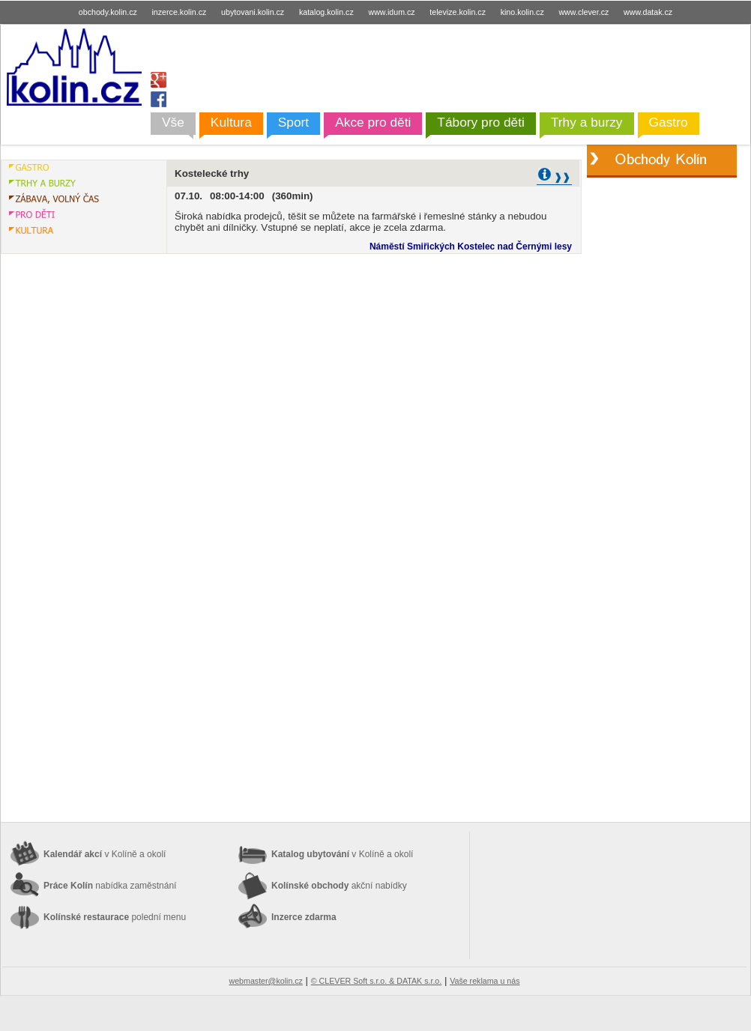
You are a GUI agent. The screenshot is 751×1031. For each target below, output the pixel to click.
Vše (173, 122)
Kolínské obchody (339, 885)
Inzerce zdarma (304, 917)
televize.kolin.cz (457, 11)
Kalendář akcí (104, 854)
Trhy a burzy (587, 122)
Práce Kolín (109, 885)
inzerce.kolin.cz (179, 11)
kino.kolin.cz (522, 11)
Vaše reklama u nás (484, 980)
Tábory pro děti (481, 122)
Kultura (231, 122)
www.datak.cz (648, 11)
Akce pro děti (373, 122)
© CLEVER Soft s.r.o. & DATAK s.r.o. (376, 980)
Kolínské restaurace (114, 917)
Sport (293, 122)
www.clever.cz (583, 11)
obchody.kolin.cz (108, 11)
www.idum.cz (391, 11)
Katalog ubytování (342, 854)
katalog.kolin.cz (326, 11)
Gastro (668, 122)
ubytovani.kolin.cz (252, 11)
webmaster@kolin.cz (265, 980)
